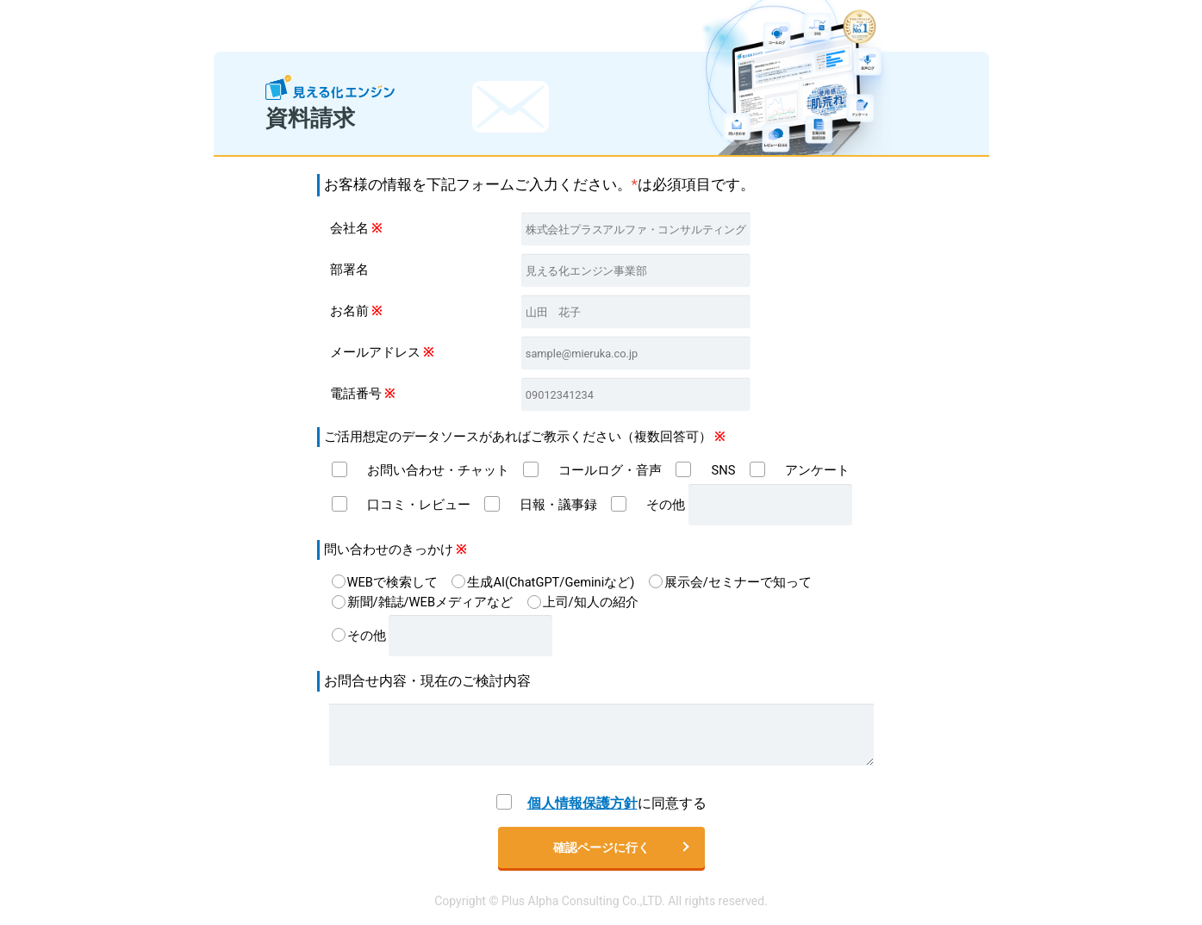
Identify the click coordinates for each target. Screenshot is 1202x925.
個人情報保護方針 (582, 803)
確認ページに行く (601, 847)
